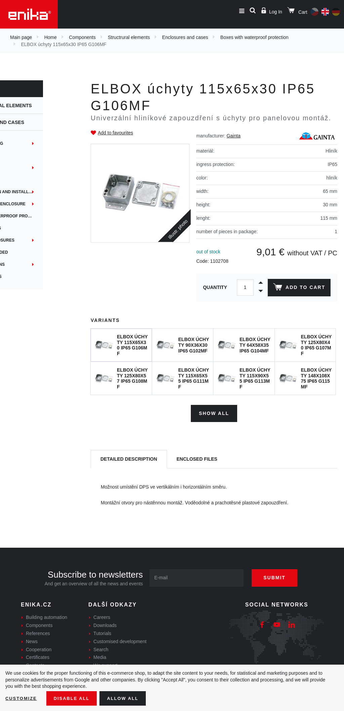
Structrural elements (129, 37)
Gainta (233, 135)
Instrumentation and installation (44, 192)
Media (99, 656)
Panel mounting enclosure (38, 204)
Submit (279, 576)
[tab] (129, 458)
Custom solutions (28, 264)
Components (82, 37)
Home (50, 37)
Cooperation (38, 648)
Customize (22, 698)
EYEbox (15, 167)
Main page (21, 37)
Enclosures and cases (185, 37)
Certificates (37, 656)
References (38, 631)
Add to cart (298, 288)
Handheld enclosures (32, 240)
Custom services (26, 276)
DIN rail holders (26, 228)
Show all (214, 411)
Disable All (75, 698)
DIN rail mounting (27, 143)
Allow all (128, 698)
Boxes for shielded (29, 252)
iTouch (14, 179)
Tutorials (102, 631)
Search (100, 648)
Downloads (105, 624)
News (32, 639)
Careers (101, 616)
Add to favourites (115, 132)
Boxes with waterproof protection (254, 37)
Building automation (46, 616)
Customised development (119, 639)
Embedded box (23, 155)
